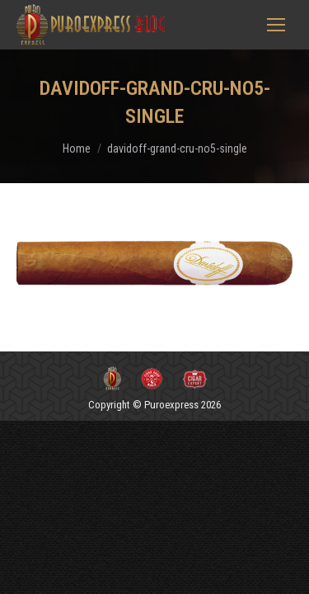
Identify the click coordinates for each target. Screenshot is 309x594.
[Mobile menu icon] (276, 24)
